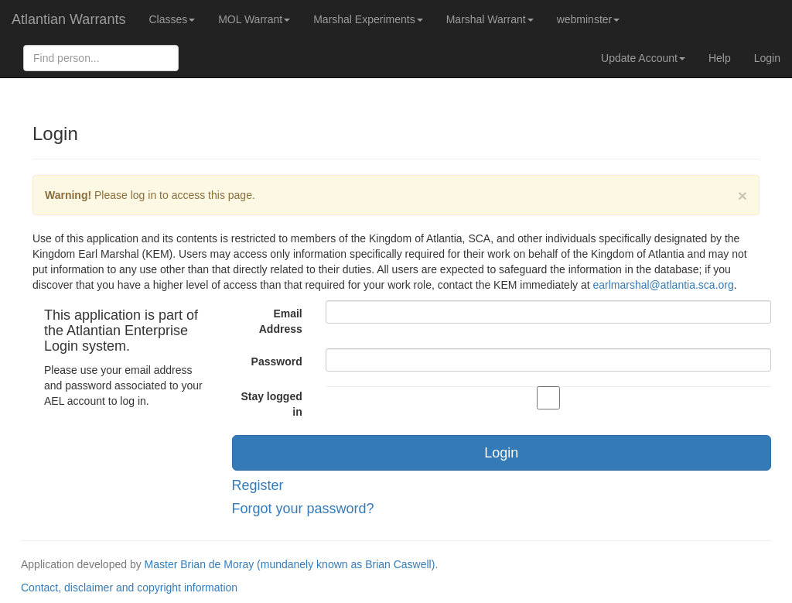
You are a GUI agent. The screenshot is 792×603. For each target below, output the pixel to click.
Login (767, 58)
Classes (171, 19)
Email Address (280, 321)
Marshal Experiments (368, 19)
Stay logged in (271, 404)
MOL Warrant (254, 19)
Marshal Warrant (490, 19)
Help (719, 58)
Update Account (643, 58)
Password (276, 361)
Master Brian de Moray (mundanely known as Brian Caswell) (290, 564)
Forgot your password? (303, 508)
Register (258, 485)
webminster (588, 19)
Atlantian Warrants (68, 19)
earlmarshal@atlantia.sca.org (662, 285)
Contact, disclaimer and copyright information (129, 587)
